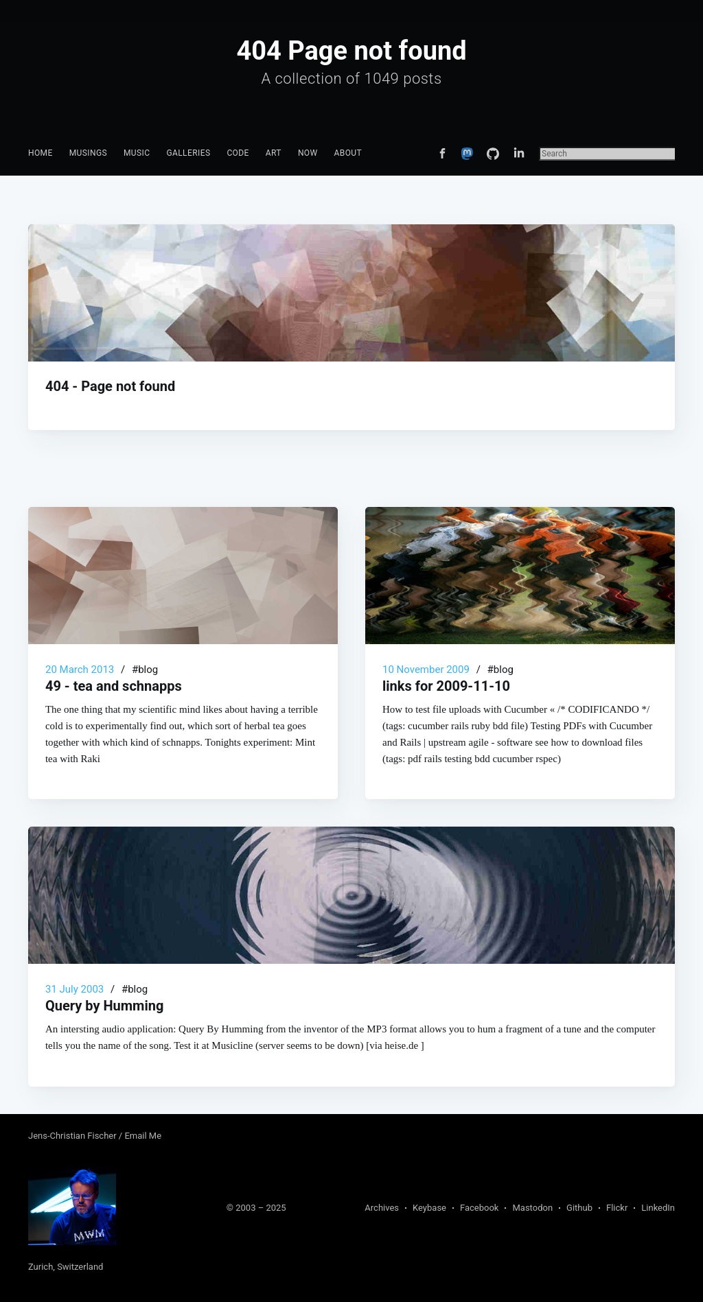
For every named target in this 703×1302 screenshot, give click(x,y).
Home (40, 153)
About (348, 153)
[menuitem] (40, 153)
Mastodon (532, 1208)
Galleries (188, 153)
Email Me (142, 1136)
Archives (382, 1208)
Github (579, 1208)
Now (308, 153)
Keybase (429, 1208)
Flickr (616, 1208)
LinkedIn (658, 1208)
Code (238, 153)
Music (137, 153)
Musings (88, 153)
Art (273, 153)
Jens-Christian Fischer (73, 1136)
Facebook (479, 1208)
